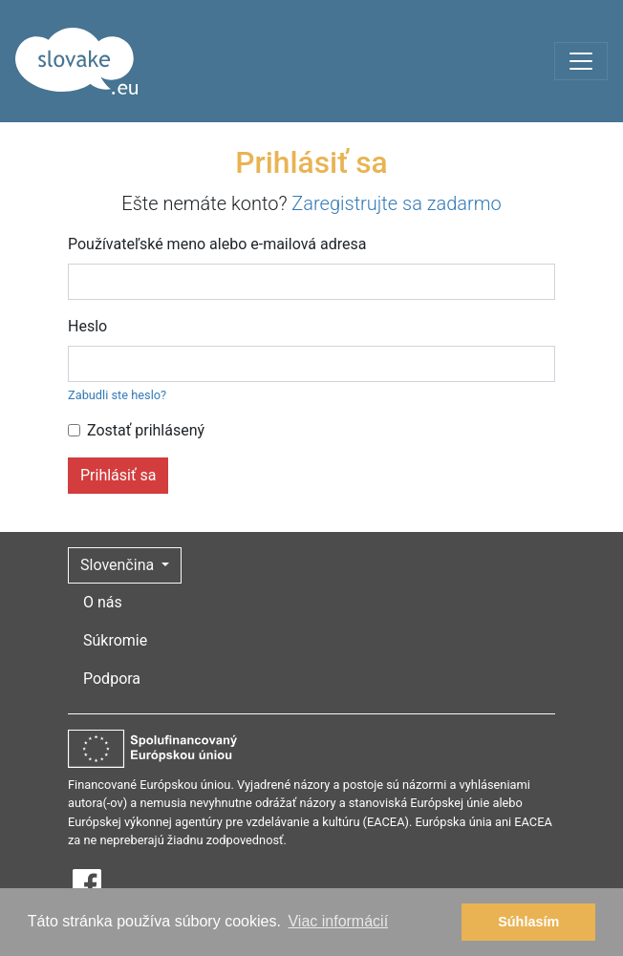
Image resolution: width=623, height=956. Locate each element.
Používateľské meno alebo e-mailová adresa (217, 244)
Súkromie (115, 640)
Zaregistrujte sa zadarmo (396, 203)
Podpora (111, 678)
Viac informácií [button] (338, 921)
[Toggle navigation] (581, 61)
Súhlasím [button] (528, 921)
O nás (102, 602)
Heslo (87, 326)
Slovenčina (119, 565)
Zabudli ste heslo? (117, 395)
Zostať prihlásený (145, 430)
